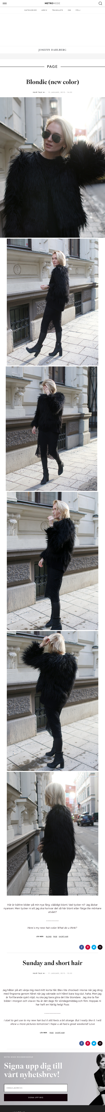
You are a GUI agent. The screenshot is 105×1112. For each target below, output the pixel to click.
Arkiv (44, 10)
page (55, 936)
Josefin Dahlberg (52, 50)
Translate (57, 10)
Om (69, 10)
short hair (63, 936)
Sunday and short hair (52, 963)
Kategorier (31, 10)
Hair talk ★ (39, 92)
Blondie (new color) (52, 82)
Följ (78, 10)
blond (49, 936)
